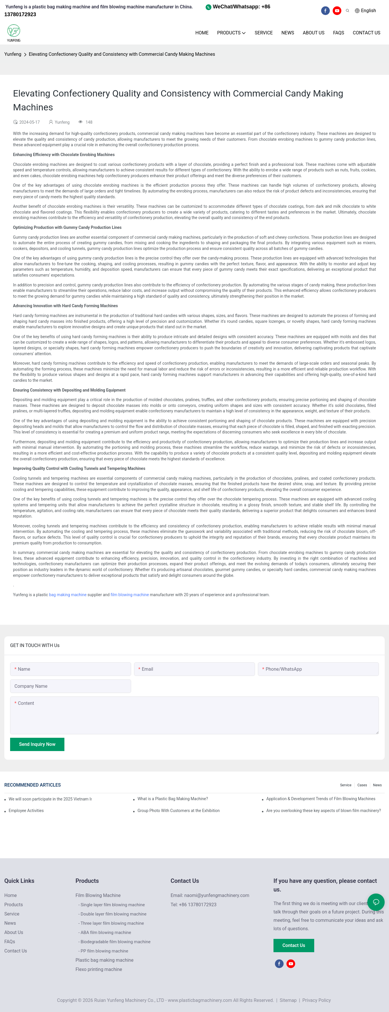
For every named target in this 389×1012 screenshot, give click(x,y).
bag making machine (68, 594)
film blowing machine (130, 594)
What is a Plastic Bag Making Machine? (172, 798)
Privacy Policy (316, 1000)
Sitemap (287, 1000)
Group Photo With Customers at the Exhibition (178, 810)
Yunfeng (12, 54)
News (377, 785)
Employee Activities (26, 810)
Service (345, 785)
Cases (362, 785)
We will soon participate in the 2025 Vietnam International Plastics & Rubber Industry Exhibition (50, 799)
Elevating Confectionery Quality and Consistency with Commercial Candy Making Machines (122, 54)
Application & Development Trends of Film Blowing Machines (320, 798)
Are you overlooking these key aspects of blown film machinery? (323, 810)
